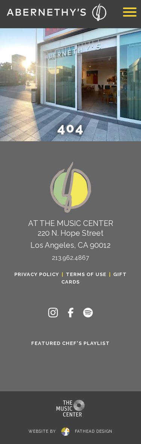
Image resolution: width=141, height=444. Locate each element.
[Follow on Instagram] (53, 313)
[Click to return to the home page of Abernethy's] (56, 13)
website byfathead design (70, 430)
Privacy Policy (36, 274)
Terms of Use (86, 274)
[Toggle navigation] (129, 13)
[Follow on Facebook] (71, 313)
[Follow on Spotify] (88, 313)
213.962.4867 (70, 257)
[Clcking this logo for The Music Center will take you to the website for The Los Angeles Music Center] (70, 408)
